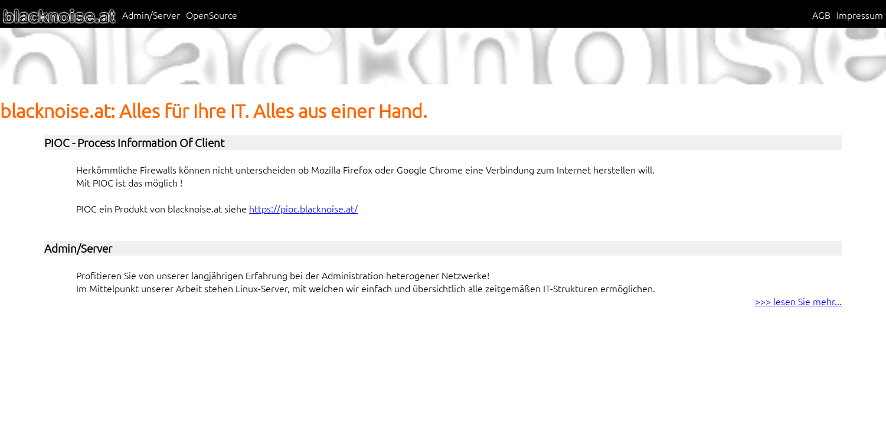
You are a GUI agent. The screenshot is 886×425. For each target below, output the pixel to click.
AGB (821, 14)
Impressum (859, 14)
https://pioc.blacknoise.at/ (303, 208)
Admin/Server (151, 14)
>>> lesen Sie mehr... (798, 301)
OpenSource (211, 14)
